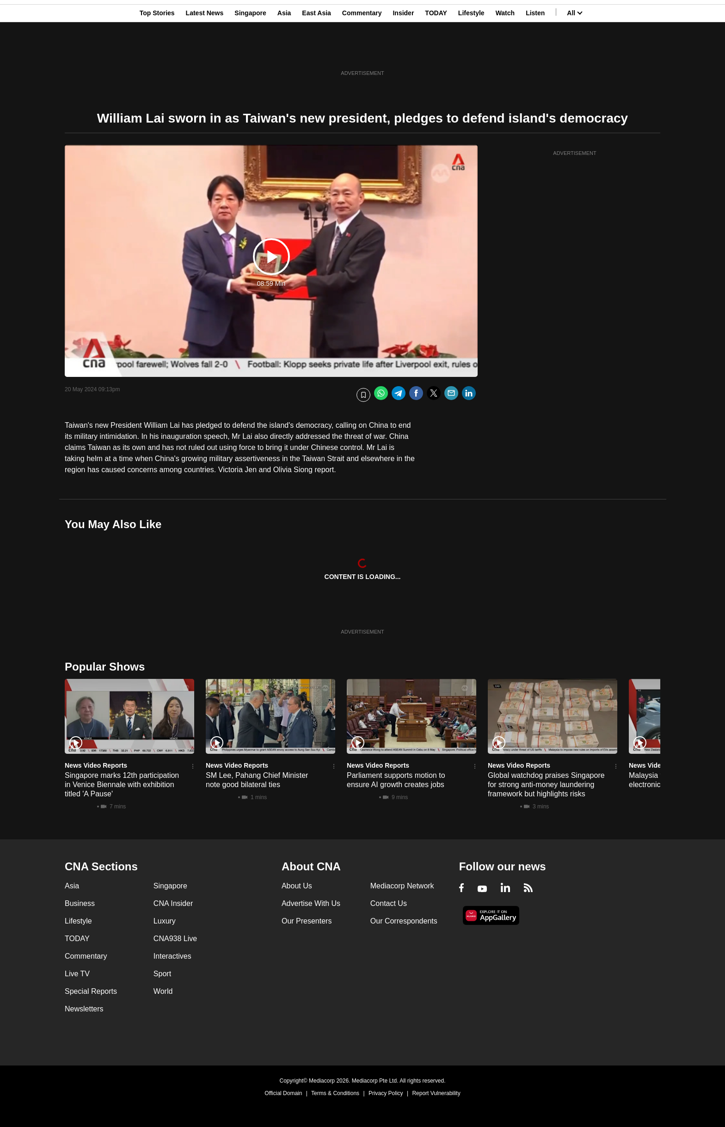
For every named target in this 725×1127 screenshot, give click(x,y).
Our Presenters (307, 921)
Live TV (77, 974)
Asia (284, 52)
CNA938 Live (175, 938)
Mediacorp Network (402, 886)
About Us (297, 886)
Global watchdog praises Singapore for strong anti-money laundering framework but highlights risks (546, 784)
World (163, 991)
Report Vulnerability (436, 1093)
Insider (403, 52)
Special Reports (91, 991)
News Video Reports (96, 765)
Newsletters (84, 1009)
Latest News (205, 52)
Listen (535, 52)
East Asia (316, 52)
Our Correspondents (403, 921)
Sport (162, 974)
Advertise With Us (311, 903)
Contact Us (388, 903)
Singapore (250, 52)
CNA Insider (173, 903)
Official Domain (283, 1093)
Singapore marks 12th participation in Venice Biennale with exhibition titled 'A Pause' (122, 784)
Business (80, 903)
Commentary (362, 52)
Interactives (172, 956)
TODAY (436, 52)
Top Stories (157, 52)
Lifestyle (471, 52)
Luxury (165, 921)
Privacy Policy (386, 1093)
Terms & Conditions (335, 1093)
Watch (505, 52)
